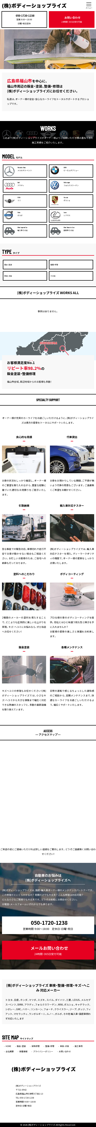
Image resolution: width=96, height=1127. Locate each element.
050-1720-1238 (25, 15)
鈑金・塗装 (21, 1046)
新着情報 (23, 1051)
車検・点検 (64, 1046)
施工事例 (79, 1046)
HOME (8, 1046)
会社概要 (10, 1051)
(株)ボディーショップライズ (41, 1124)
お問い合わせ (71, 19)
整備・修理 (49, 1046)
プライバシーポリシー (43, 1051)
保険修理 (36, 1046)
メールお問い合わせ (49, 950)
